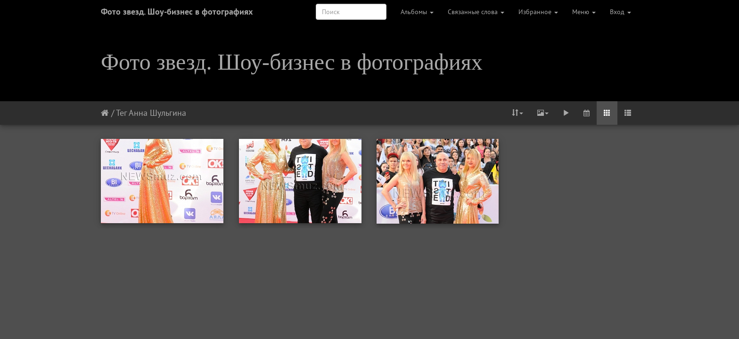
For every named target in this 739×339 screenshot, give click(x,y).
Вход (620, 12)
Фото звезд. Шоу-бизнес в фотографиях (177, 11)
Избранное (538, 12)
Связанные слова (476, 12)
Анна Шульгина (157, 112)
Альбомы (417, 12)
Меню (584, 12)
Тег (121, 112)
